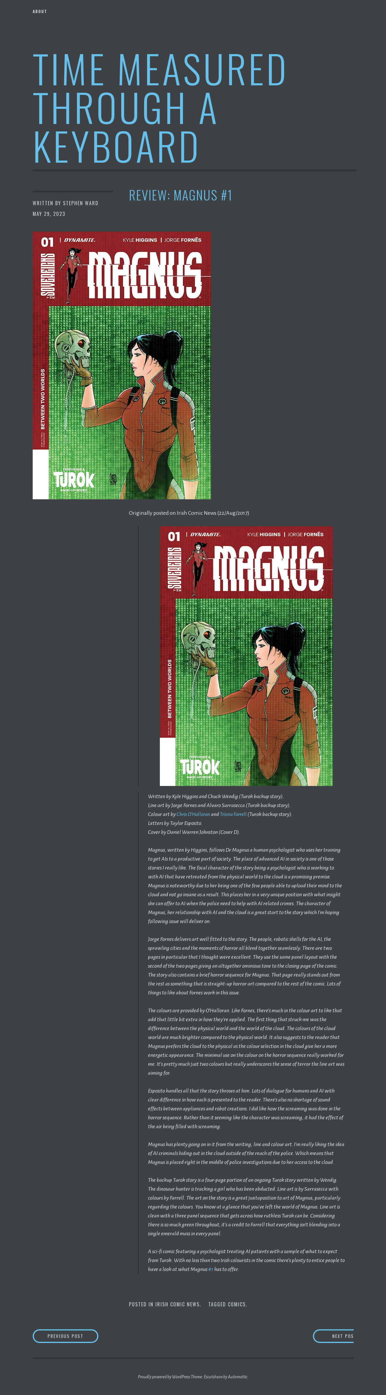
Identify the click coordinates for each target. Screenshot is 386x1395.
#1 (210, 1269)
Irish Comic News (177, 1304)
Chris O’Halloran (194, 814)
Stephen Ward (81, 203)
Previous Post (76, 1336)
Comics (237, 1304)
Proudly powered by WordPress (164, 1377)
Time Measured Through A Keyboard (161, 106)
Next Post (330, 1336)
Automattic (237, 1377)
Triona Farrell (235, 814)
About (40, 11)
